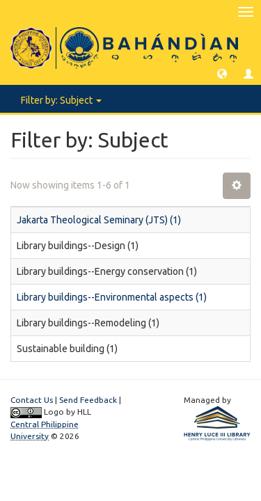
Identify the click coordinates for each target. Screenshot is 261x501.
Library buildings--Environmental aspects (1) (112, 297)
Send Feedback (88, 399)
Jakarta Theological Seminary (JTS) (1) (99, 219)
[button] (222, 73)
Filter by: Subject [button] (61, 100)
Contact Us (31, 399)
